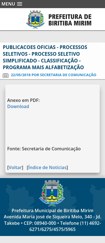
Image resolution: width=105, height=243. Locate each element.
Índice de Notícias (47, 167)
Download (18, 106)
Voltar (15, 167)
